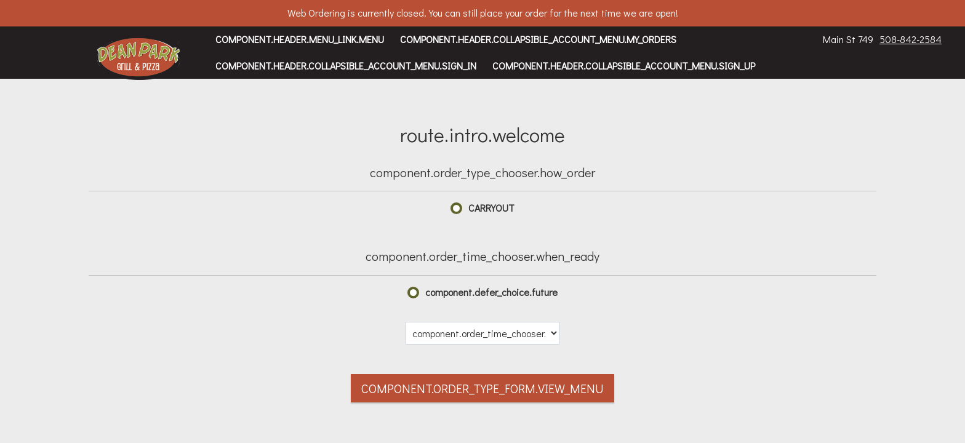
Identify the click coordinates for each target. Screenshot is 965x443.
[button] (139, 58)
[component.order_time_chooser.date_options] (482, 333)
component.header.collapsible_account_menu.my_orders (538, 39)
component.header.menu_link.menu (299, 39)
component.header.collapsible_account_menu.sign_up (623, 65)
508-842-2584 (910, 39)
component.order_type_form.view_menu (482, 388)
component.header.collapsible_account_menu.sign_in (345, 65)
